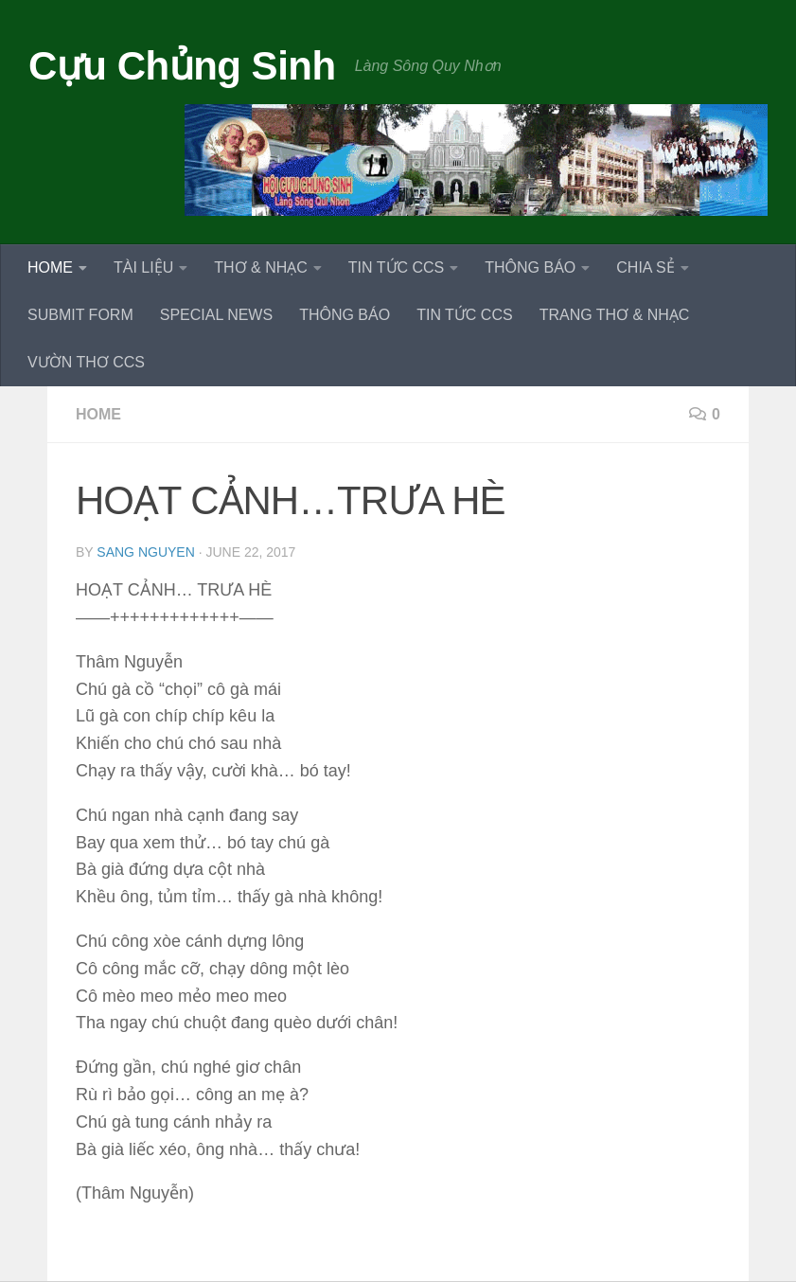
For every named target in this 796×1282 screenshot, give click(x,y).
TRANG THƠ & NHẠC (615, 315)
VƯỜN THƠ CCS (86, 362)
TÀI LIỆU (143, 267)
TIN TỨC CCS (396, 267)
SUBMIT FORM (80, 315)
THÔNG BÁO (530, 267)
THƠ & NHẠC (261, 267)
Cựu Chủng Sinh (182, 66)
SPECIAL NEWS (216, 315)
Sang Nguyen (145, 552)
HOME (50, 267)
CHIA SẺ (645, 267)
